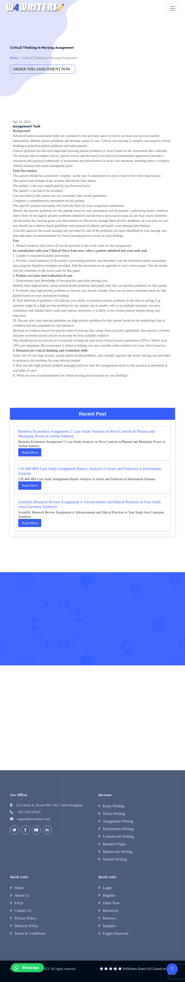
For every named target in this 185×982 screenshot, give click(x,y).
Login (107, 888)
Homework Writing (117, 852)
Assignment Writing (118, 821)
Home (14, 58)
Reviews (109, 918)
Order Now (111, 903)
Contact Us (23, 911)
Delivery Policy (26, 926)
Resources (110, 911)
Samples (109, 926)
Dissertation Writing (118, 829)
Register (109, 895)
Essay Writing (113, 806)
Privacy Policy (25, 918)
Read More (30, 452)
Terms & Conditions (29, 933)
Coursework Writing (118, 836)
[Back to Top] (172, 969)
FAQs (18, 903)
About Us (21, 895)
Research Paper (114, 844)
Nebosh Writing (115, 859)
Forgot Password (115, 933)
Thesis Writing (114, 814)
